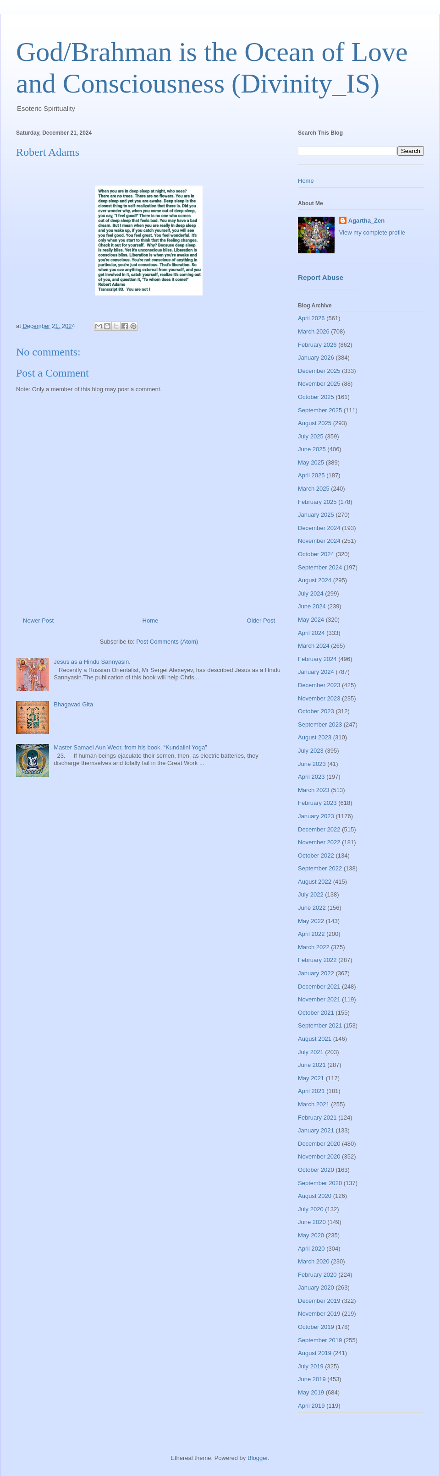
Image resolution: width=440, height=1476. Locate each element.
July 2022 (311, 894)
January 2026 (316, 357)
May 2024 (311, 619)
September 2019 (320, 1340)
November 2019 (319, 1313)
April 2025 (311, 475)
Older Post (261, 620)
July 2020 (311, 1209)
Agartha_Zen (366, 220)
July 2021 (311, 1052)
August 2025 (314, 423)
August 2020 (314, 1195)
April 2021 (311, 1091)
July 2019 (311, 1366)
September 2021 (320, 1025)
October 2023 (316, 711)
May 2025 (311, 462)
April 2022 (311, 933)
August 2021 (314, 1038)
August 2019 (314, 1353)
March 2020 (314, 1261)
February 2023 (317, 802)
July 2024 (311, 593)
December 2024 (319, 528)
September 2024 (320, 567)
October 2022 (316, 855)
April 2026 (311, 318)
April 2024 (311, 632)
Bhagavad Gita (73, 704)
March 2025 (314, 488)
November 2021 (319, 999)
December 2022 (319, 829)
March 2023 (314, 790)
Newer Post (38, 620)
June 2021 (312, 1064)
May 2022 (311, 921)
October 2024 (316, 554)
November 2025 (319, 383)
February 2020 (317, 1274)
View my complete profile (372, 232)
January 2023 (316, 816)
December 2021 (319, 986)
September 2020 (320, 1183)
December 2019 (319, 1300)
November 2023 (319, 698)
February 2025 (317, 501)
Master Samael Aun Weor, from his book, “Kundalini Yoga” (130, 747)
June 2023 (312, 763)
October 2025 (316, 397)
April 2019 (311, 1405)
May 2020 (311, 1235)
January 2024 (316, 671)
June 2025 (312, 449)
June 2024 (312, 606)
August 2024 (314, 580)
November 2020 (319, 1156)
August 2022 (314, 881)
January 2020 (316, 1287)
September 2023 (320, 724)
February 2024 (317, 659)
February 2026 (317, 344)
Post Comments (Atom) (167, 641)
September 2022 (320, 868)
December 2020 (319, 1143)
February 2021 (317, 1117)
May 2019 (311, 1392)
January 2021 (316, 1130)
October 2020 (316, 1169)
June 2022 (312, 907)
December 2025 (319, 370)
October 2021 (316, 1012)
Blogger (258, 1457)
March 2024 (314, 645)
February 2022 (317, 960)
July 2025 (311, 436)
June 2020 (312, 1222)
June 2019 (312, 1379)
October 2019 (316, 1326)
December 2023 (319, 685)
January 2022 (316, 973)
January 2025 (316, 514)
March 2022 (314, 947)
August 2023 (314, 737)
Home (151, 620)
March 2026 (314, 331)
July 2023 (311, 750)
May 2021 (311, 1078)
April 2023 (311, 776)
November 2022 (319, 842)
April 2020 (311, 1248)
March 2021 (314, 1104)
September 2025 (320, 410)
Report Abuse (320, 277)
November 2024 (319, 540)
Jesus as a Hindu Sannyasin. (92, 661)
